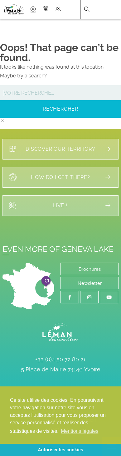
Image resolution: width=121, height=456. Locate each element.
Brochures (90, 269)
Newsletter (90, 283)
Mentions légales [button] (79, 431)
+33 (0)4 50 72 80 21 (60, 359)
